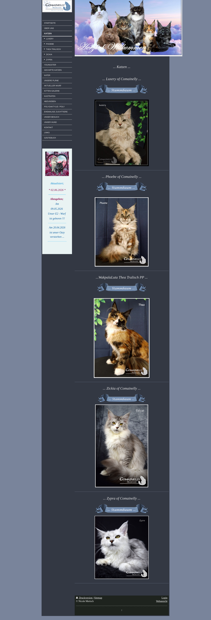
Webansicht (161, 601)
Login (164, 597)
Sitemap (98, 597)
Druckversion (84, 597)
